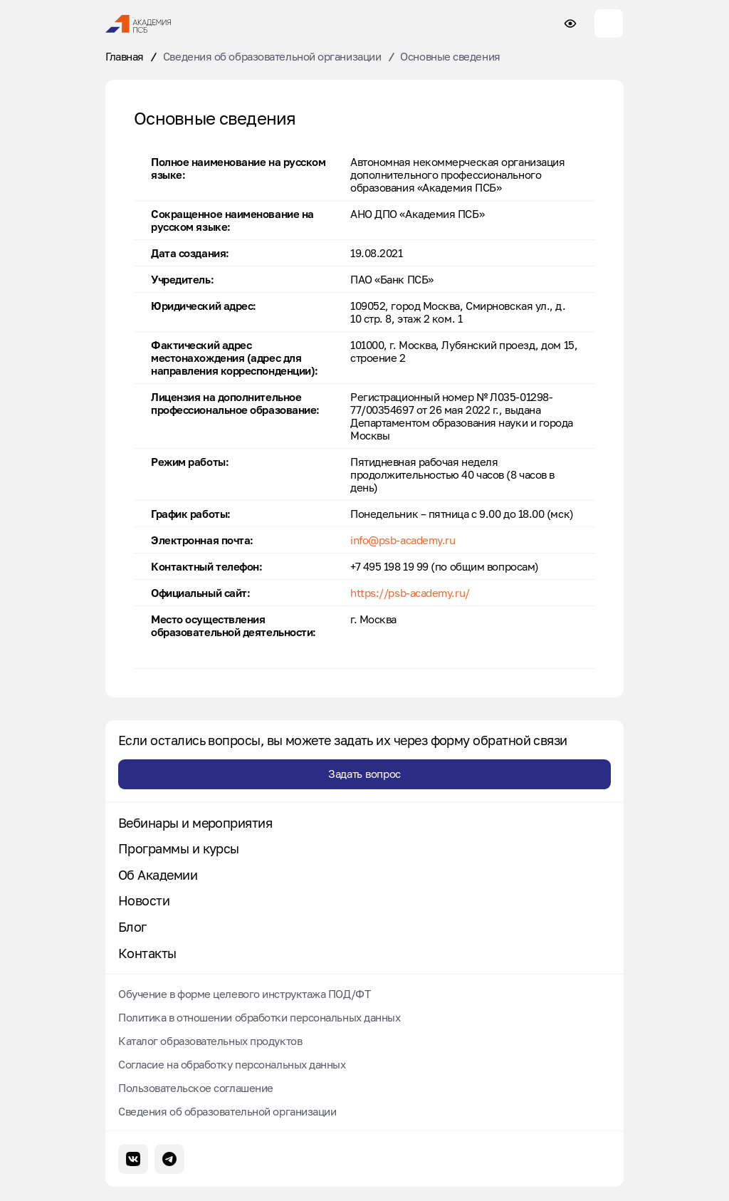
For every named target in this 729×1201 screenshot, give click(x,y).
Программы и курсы (178, 848)
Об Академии (157, 875)
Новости (143, 900)
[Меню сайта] (609, 23)
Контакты (147, 953)
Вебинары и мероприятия (195, 823)
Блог (132, 927)
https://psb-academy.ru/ (410, 592)
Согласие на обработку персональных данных (232, 1064)
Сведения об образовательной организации (272, 56)
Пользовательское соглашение (195, 1087)
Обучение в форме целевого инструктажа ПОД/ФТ (244, 993)
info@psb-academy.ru (402, 540)
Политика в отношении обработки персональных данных (259, 1017)
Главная (124, 56)
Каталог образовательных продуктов (210, 1040)
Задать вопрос (364, 773)
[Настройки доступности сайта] (570, 23)
